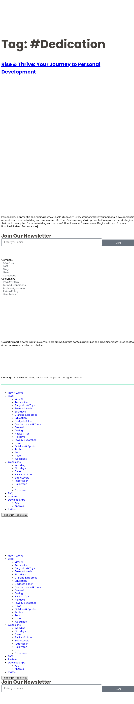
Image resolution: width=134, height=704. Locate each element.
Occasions (14, 461)
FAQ (10, 493)
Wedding (20, 464)
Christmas (21, 490)
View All (19, 398)
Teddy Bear (21, 480)
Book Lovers (22, 477)
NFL (17, 486)
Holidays (20, 436)
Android (19, 505)
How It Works (15, 392)
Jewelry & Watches (25, 439)
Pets (17, 452)
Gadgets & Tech (24, 420)
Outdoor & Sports (25, 446)
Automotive (21, 402)
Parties (19, 449)
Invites (12, 508)
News (18, 442)
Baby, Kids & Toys (25, 405)
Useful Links (8, 278)
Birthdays (20, 411)
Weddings (21, 458)
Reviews (13, 496)
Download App (17, 499)
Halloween (21, 483)
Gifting (19, 430)
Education (21, 417)
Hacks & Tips (22, 433)
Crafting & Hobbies (26, 414)
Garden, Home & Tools (28, 424)
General (19, 427)
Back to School (23, 474)
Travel (18, 455)
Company (7, 259)
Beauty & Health (24, 408)
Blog (11, 395)
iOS (17, 502)
